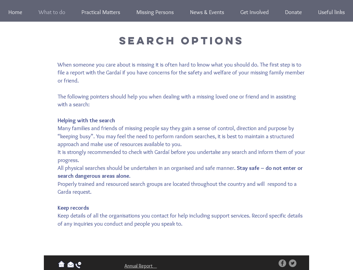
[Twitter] (292, 263)
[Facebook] (282, 263)
